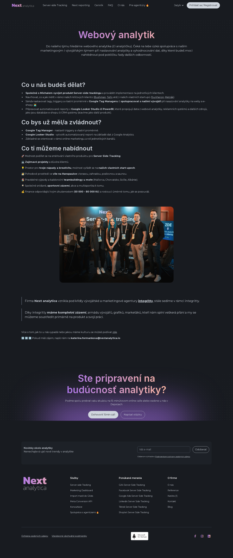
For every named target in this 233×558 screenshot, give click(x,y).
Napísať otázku (133, 414)
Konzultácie (76, 507)
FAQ (110, 5)
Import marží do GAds (81, 496)
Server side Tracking (80, 485)
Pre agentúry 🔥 (139, 5)
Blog (170, 507)
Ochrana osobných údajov (34, 536)
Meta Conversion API (81, 501)
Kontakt (172, 501)
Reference (173, 490)
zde (114, 332)
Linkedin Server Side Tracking (134, 501)
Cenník (99, 5)
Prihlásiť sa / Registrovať (203, 5)
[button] (179, 5)
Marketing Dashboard (81, 490)
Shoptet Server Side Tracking (134, 512)
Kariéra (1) (172, 496)
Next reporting (81, 5)
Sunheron (158, 97)
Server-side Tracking (55, 5)
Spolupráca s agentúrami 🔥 (84, 512)
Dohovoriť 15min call (103, 414)
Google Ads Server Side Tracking (135, 496)
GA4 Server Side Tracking (132, 485)
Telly (110, 97)
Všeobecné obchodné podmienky (69, 536)
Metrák (169, 97)
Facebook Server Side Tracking (135, 490)
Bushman (100, 97)
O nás (121, 5)
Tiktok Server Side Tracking (133, 507)
